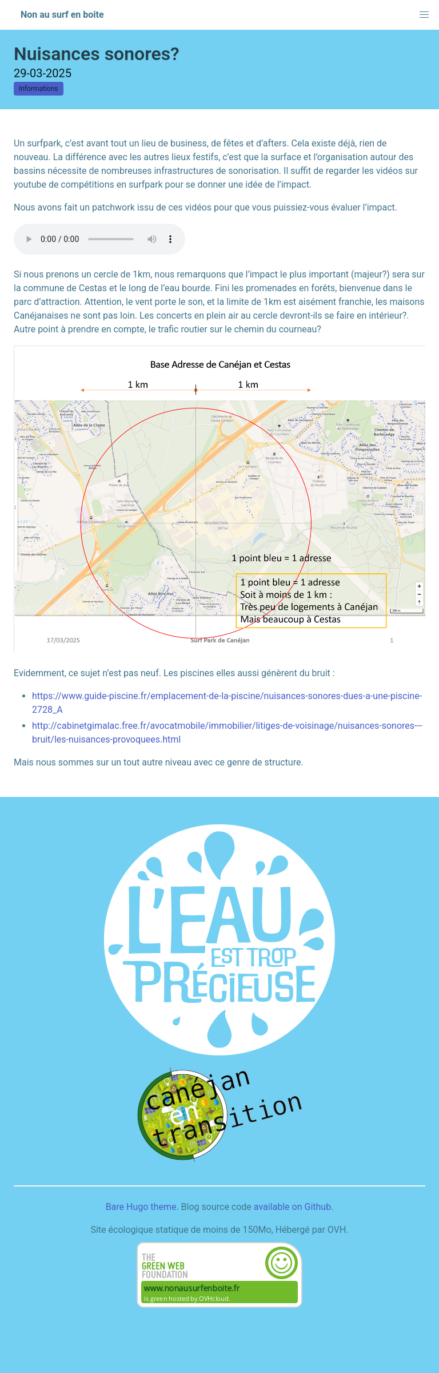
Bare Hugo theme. (142, 1206)
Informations (38, 89)
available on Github (292, 1206)
